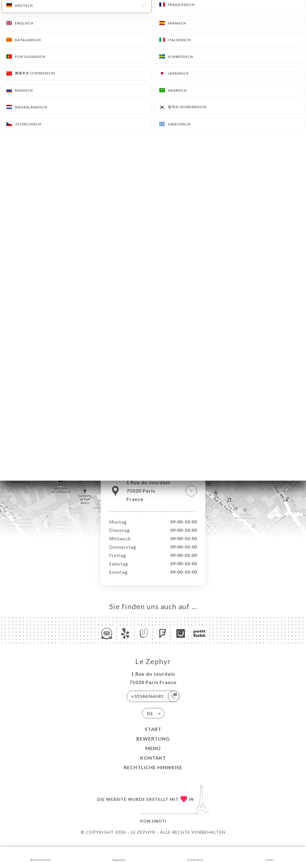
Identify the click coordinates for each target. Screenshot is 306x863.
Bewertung (153, 745)
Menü (153, 754)
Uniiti (159, 827)
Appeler (119, 854)
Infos (270, 854)
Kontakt (153, 764)
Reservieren (40, 854)
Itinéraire (195, 854)
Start (153, 735)
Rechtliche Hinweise (153, 773)
